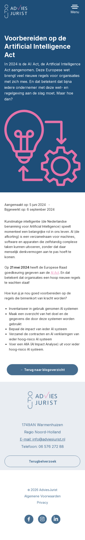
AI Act (55, 275)
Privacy (42, 505)
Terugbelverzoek (42, 464)
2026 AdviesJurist (44, 492)
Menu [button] (75, 12)
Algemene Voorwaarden (42, 499)
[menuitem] (29, 522)
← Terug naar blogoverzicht (42, 372)
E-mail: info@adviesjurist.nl (42, 442)
